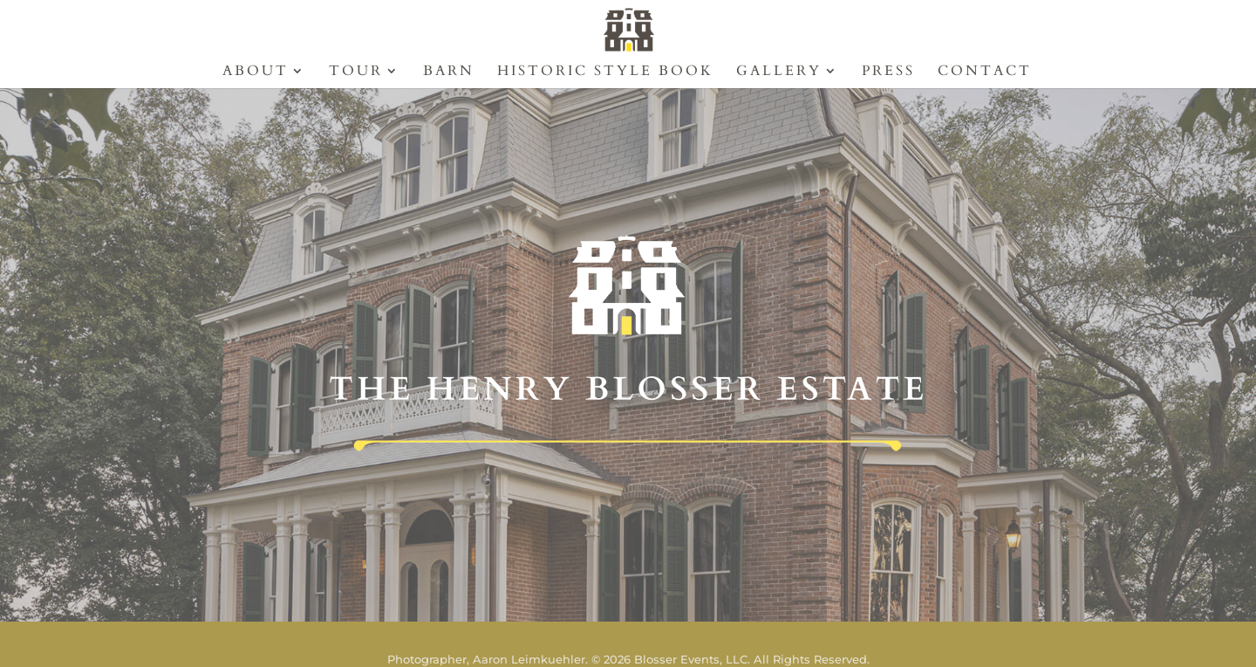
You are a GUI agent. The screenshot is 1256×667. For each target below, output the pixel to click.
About (255, 72)
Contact (985, 72)
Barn (448, 72)
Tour (356, 72)
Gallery (779, 72)
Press (888, 72)
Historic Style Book (605, 72)
